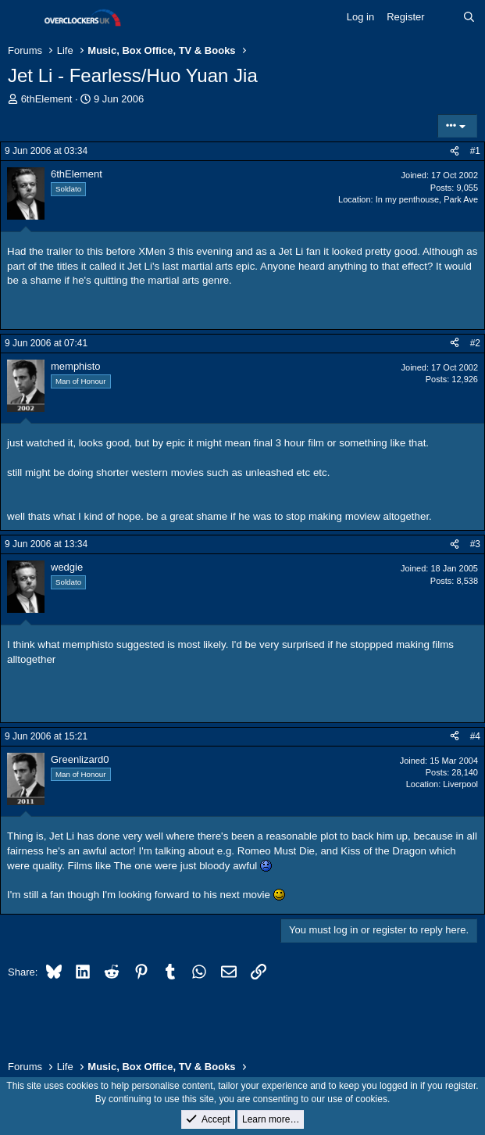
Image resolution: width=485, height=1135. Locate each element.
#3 (475, 544)
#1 (475, 150)
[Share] (454, 151)
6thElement (47, 99)
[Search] (469, 17)
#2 (475, 343)
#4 (475, 736)
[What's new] (444, 17)
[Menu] (21, 18)
